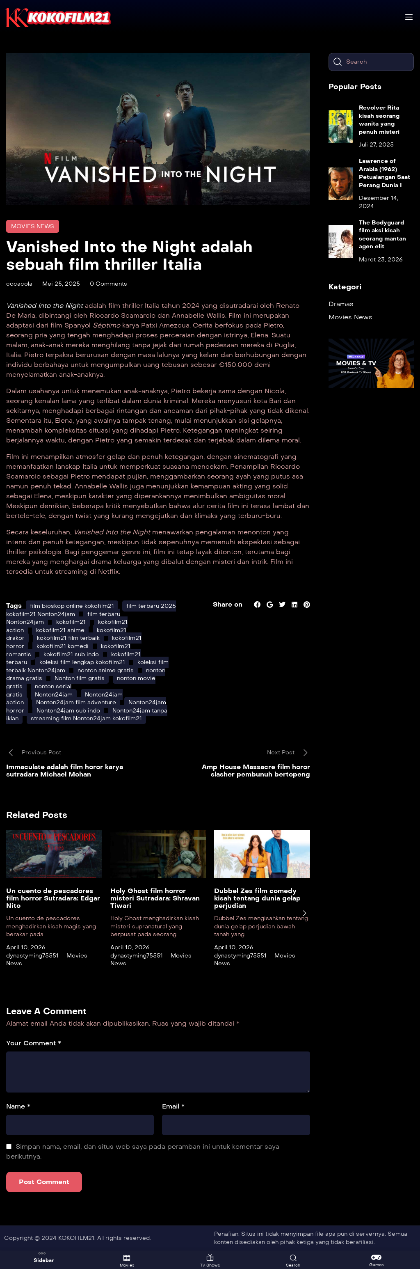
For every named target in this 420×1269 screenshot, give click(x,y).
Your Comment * (33, 1043)
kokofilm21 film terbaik (68, 637)
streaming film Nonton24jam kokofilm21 (86, 718)
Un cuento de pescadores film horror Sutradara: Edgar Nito (53, 898)
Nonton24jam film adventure (76, 702)
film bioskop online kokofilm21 (72, 605)
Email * (173, 1106)
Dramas (341, 304)
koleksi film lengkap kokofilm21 (82, 662)
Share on (227, 604)
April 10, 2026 (26, 947)
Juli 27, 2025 (376, 144)
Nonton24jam (54, 694)
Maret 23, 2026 (381, 259)
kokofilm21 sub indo (71, 654)
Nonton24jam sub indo (68, 710)
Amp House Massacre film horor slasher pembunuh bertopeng (256, 770)
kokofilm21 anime (60, 630)
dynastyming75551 (32, 955)
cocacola (19, 283)
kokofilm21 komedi (63, 646)
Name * (18, 1106)
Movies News (32, 226)
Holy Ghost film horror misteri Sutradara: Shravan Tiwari (155, 898)
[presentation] (304, 913)
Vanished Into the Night (44, 305)
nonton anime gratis (106, 670)
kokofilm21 (71, 621)
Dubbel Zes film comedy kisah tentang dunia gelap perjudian (257, 898)
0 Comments (108, 283)
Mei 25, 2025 (61, 283)
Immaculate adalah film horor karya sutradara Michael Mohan (64, 770)
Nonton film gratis (80, 678)
